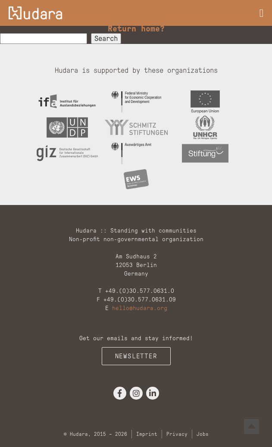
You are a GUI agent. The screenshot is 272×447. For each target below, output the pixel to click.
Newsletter (136, 356)
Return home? (136, 28)
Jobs (203, 434)
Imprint (146, 434)
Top (251, 426)
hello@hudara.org (139, 308)
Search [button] (106, 38)
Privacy (177, 434)
